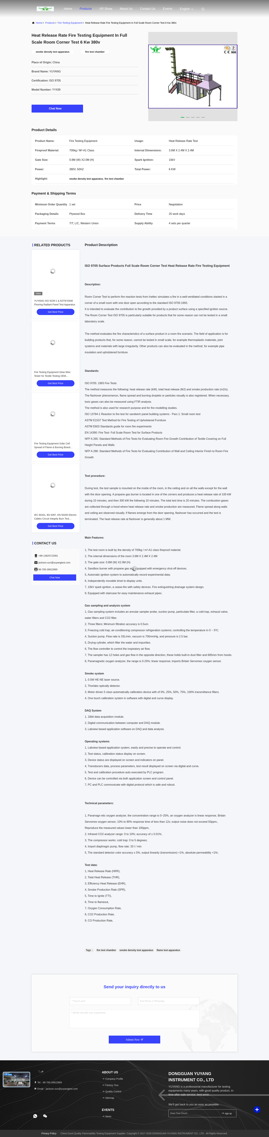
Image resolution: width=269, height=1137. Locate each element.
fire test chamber (106, 950)
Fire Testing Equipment (70, 22)
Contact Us (147, 8)
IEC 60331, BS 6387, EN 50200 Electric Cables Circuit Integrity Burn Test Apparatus (55, 519)
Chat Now (57, 108)
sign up (226, 1113)
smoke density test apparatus (136, 950)
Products (86, 8)
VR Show (105, 8)
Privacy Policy (49, 1133)
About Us (126, 8)
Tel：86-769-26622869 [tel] (48, 1082)
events (167, 8)
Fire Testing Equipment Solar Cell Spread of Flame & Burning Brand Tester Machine (52, 447)
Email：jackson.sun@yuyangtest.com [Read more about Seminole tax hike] (56, 1088)
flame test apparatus (168, 950)
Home (68, 8)
